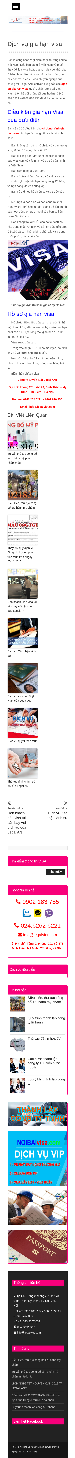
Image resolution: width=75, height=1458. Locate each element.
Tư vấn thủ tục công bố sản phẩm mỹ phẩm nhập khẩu (22, 458)
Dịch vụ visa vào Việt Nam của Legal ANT (21, 698)
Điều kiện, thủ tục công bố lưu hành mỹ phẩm (22, 505)
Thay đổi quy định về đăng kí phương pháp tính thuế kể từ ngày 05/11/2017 (21, 554)
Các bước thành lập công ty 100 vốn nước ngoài (44, 1063)
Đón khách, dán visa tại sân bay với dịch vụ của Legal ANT (22, 606)
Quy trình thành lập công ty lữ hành (33, 1407)
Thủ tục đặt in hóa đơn (45, 1038)
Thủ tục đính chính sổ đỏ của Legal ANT (21, 784)
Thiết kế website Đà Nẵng (24, 1447)
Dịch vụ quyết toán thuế (23, 741)
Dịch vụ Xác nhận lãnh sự (22, 653)
